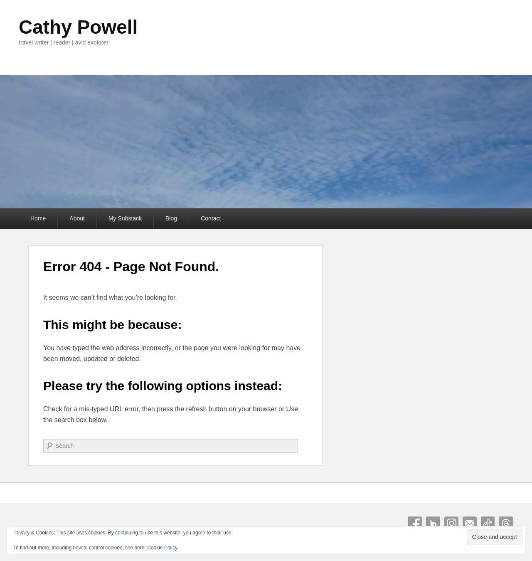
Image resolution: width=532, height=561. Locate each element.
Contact (211, 218)
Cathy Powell (78, 27)
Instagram (451, 524)
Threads (506, 524)
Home (38, 218)
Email (470, 524)
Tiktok (488, 524)
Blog (171, 218)
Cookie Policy (162, 548)
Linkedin (433, 524)
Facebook (415, 524)
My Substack (125, 218)
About (77, 218)
